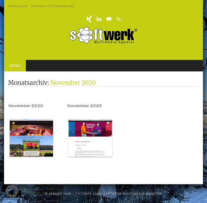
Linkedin (99, 19)
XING (89, 19)
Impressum (17, 6)
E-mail (109, 19)
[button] (12, 191)
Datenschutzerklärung (53, 6)
